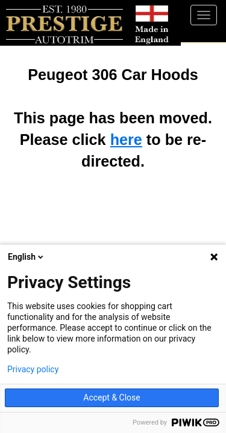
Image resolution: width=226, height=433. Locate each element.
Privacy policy (32, 369)
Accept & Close (111, 397)
